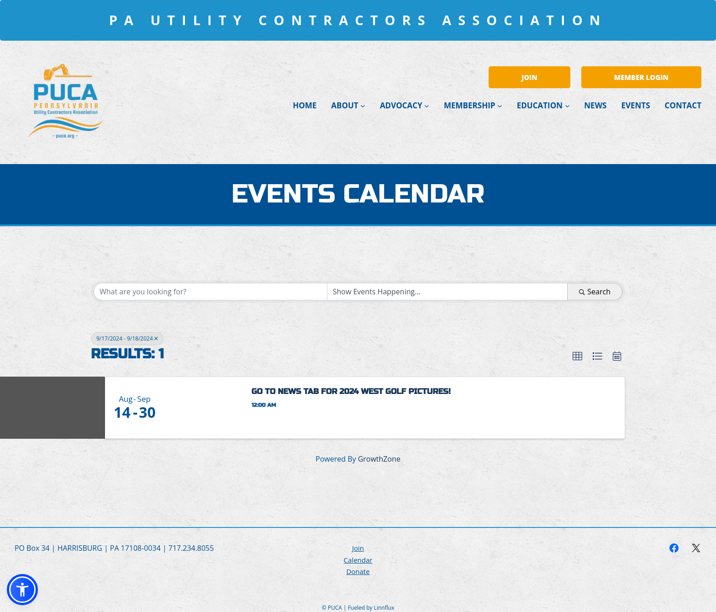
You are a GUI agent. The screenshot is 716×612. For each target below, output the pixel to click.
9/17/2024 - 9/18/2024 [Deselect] (127, 338)
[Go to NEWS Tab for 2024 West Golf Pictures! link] (203, 407)
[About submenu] (362, 105)
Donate (357, 571)
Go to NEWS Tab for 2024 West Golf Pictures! (351, 391)
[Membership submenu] (499, 105)
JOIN (529, 77)
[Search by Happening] (447, 291)
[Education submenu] (567, 105)
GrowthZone (379, 459)
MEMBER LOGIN (641, 77)
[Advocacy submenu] (426, 105)
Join (358, 548)
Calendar (358, 559)
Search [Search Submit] (595, 292)
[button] (577, 356)
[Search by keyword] (210, 291)
